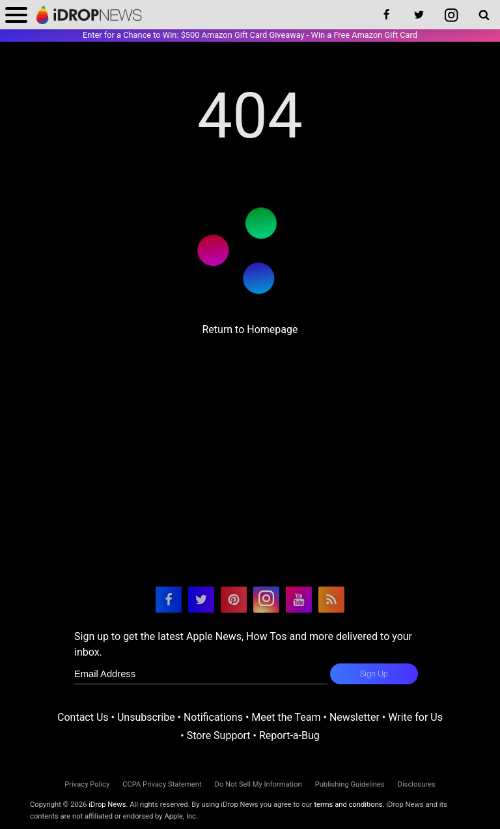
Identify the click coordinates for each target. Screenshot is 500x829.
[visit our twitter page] (201, 600)
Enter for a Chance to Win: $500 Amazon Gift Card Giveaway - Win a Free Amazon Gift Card (250, 35)
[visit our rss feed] (331, 600)
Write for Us (415, 717)
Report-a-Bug (289, 735)
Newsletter (354, 717)
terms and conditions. (349, 804)
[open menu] (16, 14)
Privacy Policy (86, 784)
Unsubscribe (146, 717)
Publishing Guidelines (350, 784)
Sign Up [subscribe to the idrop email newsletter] (374, 673)
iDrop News (107, 804)
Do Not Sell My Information (258, 784)
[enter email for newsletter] (200, 673)
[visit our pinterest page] (234, 600)
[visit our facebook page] (169, 600)
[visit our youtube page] (299, 600)
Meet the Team (285, 717)
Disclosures (417, 784)
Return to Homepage (250, 329)
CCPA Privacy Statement (161, 784)
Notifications (213, 717)
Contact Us (83, 717)
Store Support (219, 735)
